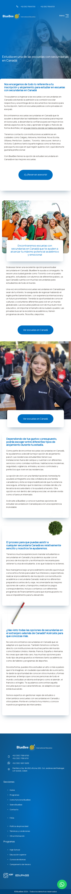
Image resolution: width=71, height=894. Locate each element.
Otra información (17, 836)
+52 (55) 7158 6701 (47, 6)
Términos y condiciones (20, 831)
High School (15, 849)
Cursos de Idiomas (18, 859)
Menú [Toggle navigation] (64, 16)
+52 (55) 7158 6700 (26, 6)
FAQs (12, 818)
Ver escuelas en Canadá (35, 329)
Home (12, 790)
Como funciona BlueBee (20, 800)
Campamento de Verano (20, 864)
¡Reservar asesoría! (35, 174)
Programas (14, 795)
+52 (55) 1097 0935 (20, 763)
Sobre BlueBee (16, 804)
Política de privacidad (19, 826)
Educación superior (18, 854)
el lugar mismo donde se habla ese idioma (44, 128)
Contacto (14, 809)
